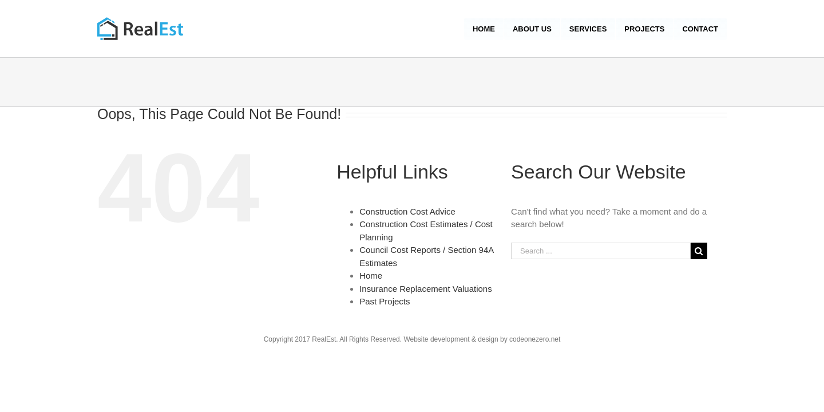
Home (370, 275)
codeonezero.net (534, 339)
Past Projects (384, 301)
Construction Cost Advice (407, 211)
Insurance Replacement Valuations (425, 289)
